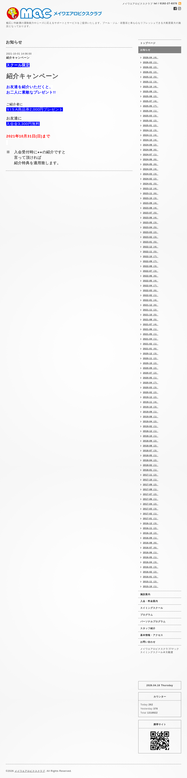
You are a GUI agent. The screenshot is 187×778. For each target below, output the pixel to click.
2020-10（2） (150, 363)
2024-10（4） (150, 140)
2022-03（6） (150, 290)
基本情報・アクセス (151, 635)
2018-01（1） (150, 470)
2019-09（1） (150, 412)
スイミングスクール (151, 608)
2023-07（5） (150, 213)
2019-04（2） (150, 421)
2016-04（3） (150, 562)
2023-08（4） (150, 208)
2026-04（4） (150, 57)
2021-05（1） (150, 334)
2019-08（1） (150, 416)
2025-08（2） (150, 96)
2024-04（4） (150, 169)
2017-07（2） (150, 494)
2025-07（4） (150, 101)
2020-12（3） (150, 353)
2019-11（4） (150, 402)
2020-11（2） (150, 358)
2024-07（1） (150, 154)
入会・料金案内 (149, 601)
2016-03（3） (150, 567)
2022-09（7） (150, 261)
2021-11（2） (150, 310)
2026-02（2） (150, 67)
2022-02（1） (150, 295)
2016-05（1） (150, 557)
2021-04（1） (150, 339)
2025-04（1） (150, 111)
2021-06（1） (150, 329)
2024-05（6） (150, 164)
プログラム (146, 614)
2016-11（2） (150, 528)
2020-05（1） (150, 378)
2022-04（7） (150, 285)
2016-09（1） (150, 538)
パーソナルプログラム (153, 621)
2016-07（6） (150, 547)
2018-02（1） (150, 465)
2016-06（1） (150, 552)
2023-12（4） (150, 188)
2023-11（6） (150, 193)
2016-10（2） (150, 533)
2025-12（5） (150, 77)
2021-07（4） (150, 324)
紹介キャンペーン (18, 57)
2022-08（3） (150, 266)
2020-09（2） (150, 368)
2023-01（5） (150, 242)
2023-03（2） (150, 232)
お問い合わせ (147, 642)
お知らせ (145, 50)
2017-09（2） (150, 484)
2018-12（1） (150, 431)
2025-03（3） (150, 116)
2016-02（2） (150, 572)
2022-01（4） (150, 300)
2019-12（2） (150, 397)
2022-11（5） (150, 251)
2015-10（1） (150, 586)
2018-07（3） (150, 450)
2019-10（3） (150, 407)
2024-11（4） (150, 135)
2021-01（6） (150, 348)
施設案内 (145, 594)
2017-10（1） (150, 479)
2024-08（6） (150, 149)
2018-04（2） (150, 460)
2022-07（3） (150, 271)
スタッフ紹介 (147, 628)
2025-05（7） (150, 106)
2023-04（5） (150, 227)
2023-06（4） (150, 217)
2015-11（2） (150, 581)
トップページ (147, 43)
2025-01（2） (150, 125)
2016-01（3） (150, 577)
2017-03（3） (150, 509)
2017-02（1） (150, 513)
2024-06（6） (150, 159)
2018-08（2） (150, 446)
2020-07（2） (150, 373)
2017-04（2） (150, 504)
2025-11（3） (150, 82)
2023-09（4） (150, 203)
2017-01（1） (150, 518)
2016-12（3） (150, 523)
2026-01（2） (150, 72)
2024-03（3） (150, 174)
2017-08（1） (150, 489)
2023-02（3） (150, 237)
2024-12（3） (150, 130)
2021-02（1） (150, 344)
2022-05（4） (150, 281)
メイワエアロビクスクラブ (30, 771)
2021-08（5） (150, 319)
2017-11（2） (150, 475)
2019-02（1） (150, 426)
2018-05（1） (150, 455)
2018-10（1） (150, 436)
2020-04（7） (150, 382)
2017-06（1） (150, 499)
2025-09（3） (150, 91)
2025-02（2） (150, 120)
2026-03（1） (150, 62)
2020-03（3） (150, 387)
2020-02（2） (150, 392)
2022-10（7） (150, 256)
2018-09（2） (150, 441)
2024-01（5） (150, 183)
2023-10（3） (150, 198)
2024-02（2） (150, 179)
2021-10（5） (150, 314)
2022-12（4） (150, 247)
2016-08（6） (150, 543)
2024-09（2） (150, 145)
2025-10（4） (150, 86)
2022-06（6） (150, 276)
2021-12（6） (150, 305)
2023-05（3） (150, 222)
